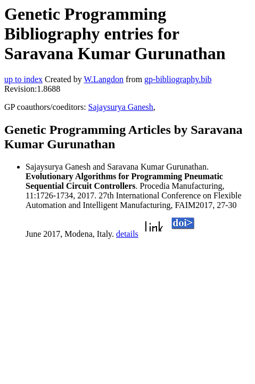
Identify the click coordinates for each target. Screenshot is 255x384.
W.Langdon (104, 79)
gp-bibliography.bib (178, 79)
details (127, 233)
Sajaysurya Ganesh (120, 106)
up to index (23, 79)
